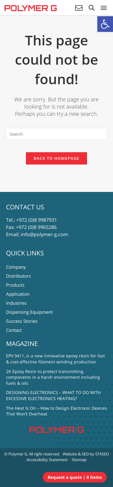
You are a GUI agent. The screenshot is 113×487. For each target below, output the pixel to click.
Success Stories (21, 321)
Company (16, 267)
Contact (14, 330)
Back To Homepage (56, 158)
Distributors (18, 276)
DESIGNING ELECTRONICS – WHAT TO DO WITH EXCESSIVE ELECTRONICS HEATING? (53, 395)
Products (15, 285)
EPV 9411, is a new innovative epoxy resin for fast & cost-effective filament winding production (55, 359)
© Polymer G (15, 454)
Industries (16, 303)
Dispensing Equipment (29, 312)
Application (18, 294)
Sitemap (79, 459)
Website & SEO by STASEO (86, 454)
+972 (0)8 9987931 (36, 220)
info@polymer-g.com (44, 234)
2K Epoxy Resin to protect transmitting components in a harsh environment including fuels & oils (53, 377)
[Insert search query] (57, 134)
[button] (105, 24)
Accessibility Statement (47, 459)
